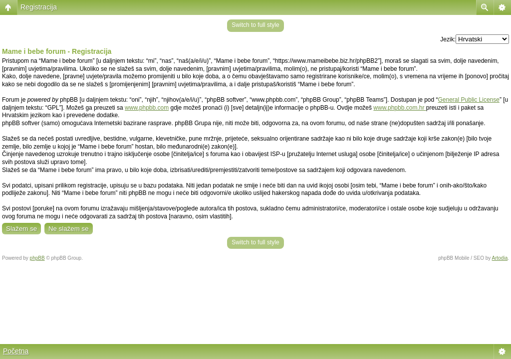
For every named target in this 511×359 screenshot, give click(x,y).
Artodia (500, 258)
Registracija (38, 7)
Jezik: (448, 39)
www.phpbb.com (147, 107)
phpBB (37, 258)
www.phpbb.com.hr (399, 107)
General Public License (469, 99)
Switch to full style (255, 24)
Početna (15, 351)
